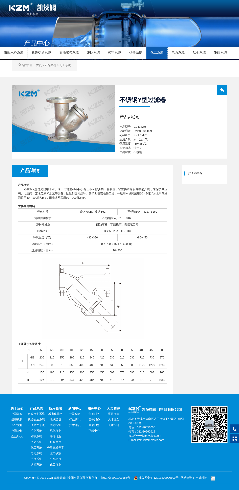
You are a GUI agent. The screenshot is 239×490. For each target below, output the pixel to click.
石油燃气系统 (69, 52)
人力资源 (113, 408)
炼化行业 (55, 430)
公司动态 (74, 413)
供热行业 (55, 425)
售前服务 (94, 413)
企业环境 (17, 436)
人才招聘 (113, 425)
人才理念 (113, 419)
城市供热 (55, 453)
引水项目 (55, 459)
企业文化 (17, 425)
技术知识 (74, 425)
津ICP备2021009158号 (115, 477)
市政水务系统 (13, 52)
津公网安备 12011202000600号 (156, 477)
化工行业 (55, 464)
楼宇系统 (114, 52)
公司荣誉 (17, 430)
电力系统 (178, 52)
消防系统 (93, 52)
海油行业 (55, 436)
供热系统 (135, 52)
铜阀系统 (220, 52)
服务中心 (94, 408)
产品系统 (50, 65)
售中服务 (94, 419)
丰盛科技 (201, 477)
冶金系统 (199, 52)
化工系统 (156, 52)
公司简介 (17, 413)
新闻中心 (74, 408)
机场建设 (55, 442)
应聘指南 (113, 413)
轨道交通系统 (41, 52)
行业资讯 (74, 419)
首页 (39, 65)
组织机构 (17, 419)
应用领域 (55, 408)
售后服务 (94, 425)
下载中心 (94, 430)
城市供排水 (55, 413)
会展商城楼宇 (55, 447)
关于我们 (16, 408)
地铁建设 (55, 419)
